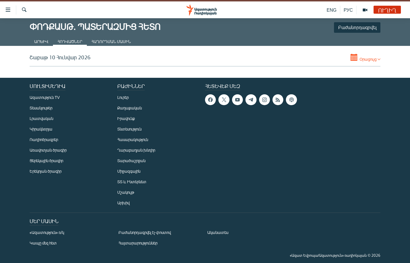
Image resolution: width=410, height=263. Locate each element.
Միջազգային (128, 171)
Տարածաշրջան (131, 160)
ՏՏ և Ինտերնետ (131, 181)
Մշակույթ (125, 192)
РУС (348, 10)
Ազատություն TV (45, 97)
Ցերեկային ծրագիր (46, 160)
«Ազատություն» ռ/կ (47, 232)
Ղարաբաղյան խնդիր (136, 150)
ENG (332, 10)
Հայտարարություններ (137, 242)
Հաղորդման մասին (111, 41)
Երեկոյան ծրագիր (46, 171)
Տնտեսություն (129, 129)
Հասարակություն (132, 139)
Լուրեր (123, 97)
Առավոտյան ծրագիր (48, 150)
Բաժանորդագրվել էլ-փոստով (144, 232)
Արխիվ (41, 41)
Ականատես (217, 232)
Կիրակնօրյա (41, 129)
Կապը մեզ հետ (43, 242)
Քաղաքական (129, 107)
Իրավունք (126, 118)
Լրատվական (41, 118)
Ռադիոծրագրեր (44, 139)
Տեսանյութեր (41, 107)
